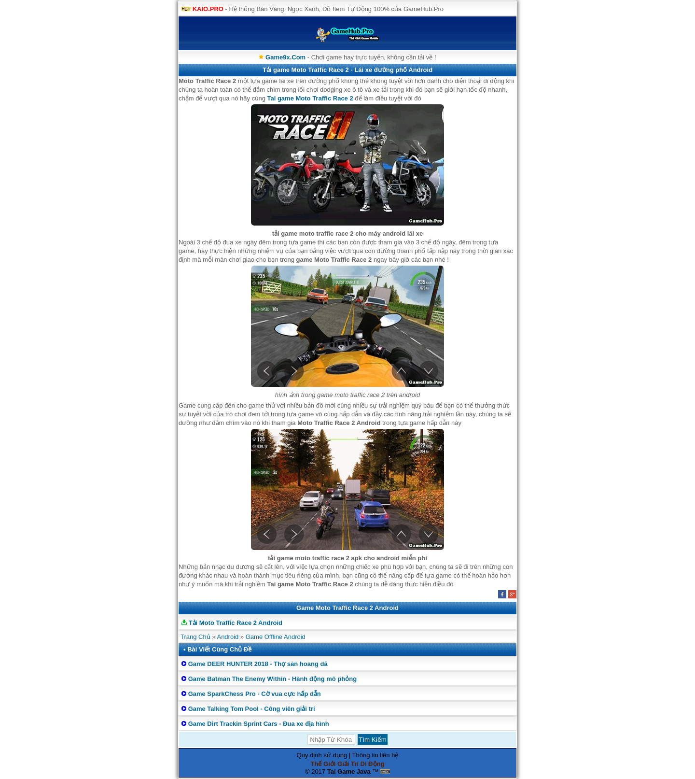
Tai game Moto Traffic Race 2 (310, 98)
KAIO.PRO (208, 9)
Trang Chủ (195, 636)
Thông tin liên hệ (375, 755)
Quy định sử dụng (322, 755)
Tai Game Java (349, 771)
